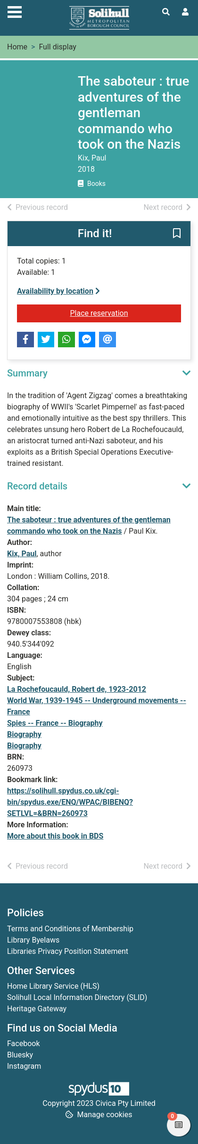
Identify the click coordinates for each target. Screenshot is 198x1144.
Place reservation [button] (126, 312)
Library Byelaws (33, 940)
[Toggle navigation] (15, 11)
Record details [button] (37, 486)
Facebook (23, 1043)
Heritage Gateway (36, 1008)
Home (17, 46)
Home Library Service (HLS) (53, 986)
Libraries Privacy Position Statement (67, 951)
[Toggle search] (166, 12)
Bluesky (20, 1054)
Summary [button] (27, 373)
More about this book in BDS (55, 836)
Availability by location (58, 291)
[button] (177, 234)
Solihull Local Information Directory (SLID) (77, 997)
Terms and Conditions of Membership (70, 928)
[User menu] (185, 12)
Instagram (24, 1066)
